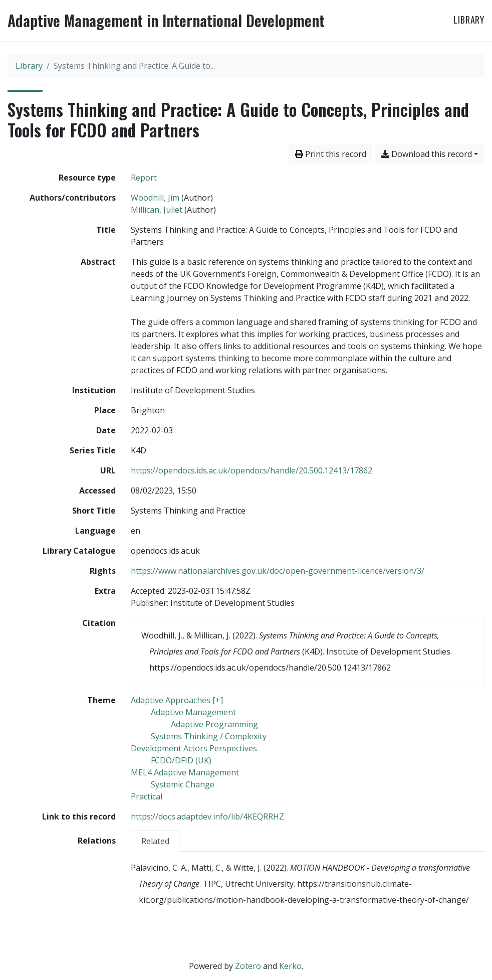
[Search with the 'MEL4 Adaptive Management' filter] (185, 772)
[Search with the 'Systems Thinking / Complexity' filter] (209, 736)
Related (155, 841)
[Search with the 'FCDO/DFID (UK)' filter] (181, 760)
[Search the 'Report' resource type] (144, 177)
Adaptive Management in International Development (166, 20)
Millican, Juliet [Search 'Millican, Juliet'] (156, 209)
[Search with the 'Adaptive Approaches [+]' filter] (177, 700)
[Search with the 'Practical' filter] (146, 796)
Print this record (330, 153)
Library (468, 19)
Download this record (426, 153)
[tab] (156, 841)
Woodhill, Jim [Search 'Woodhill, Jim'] (155, 197)
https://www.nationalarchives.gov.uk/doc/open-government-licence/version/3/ (277, 570)
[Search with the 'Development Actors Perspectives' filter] (194, 748)
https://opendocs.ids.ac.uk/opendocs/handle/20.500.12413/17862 (251, 470)
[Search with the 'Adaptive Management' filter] (193, 712)
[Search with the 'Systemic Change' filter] (182, 784)
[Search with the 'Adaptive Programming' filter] (214, 724)
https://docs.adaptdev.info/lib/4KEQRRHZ (207, 816)
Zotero (248, 965)
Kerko (290, 965)
